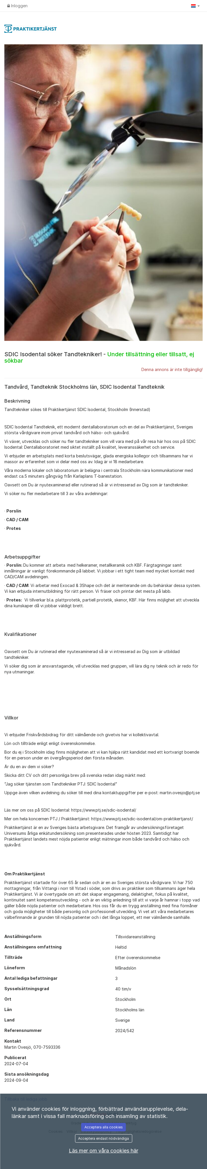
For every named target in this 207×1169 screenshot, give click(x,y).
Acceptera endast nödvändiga (103, 1138)
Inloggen (17, 5)
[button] (195, 6)
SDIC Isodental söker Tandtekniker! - (99, 357)
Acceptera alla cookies (103, 1127)
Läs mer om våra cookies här (103, 1151)
